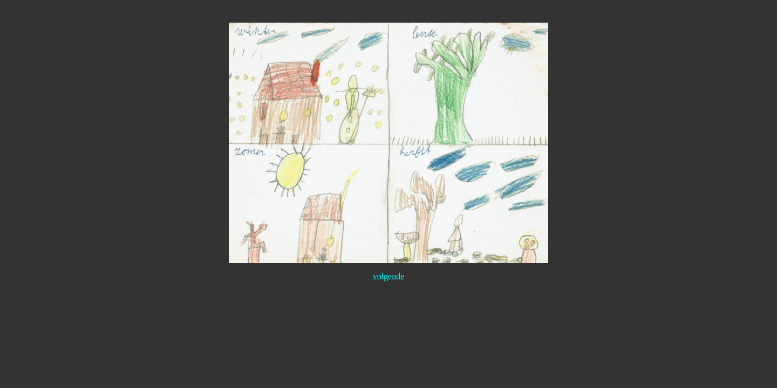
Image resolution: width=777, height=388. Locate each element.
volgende (389, 276)
